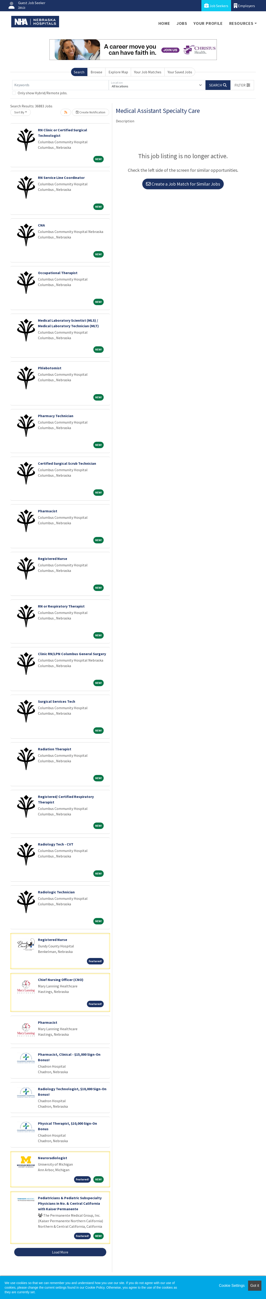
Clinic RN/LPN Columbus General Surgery (72, 653)
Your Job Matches (147, 72)
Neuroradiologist (52, 1158)
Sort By (19, 112)
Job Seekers (216, 6)
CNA (41, 225)
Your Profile (208, 23)
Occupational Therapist (57, 272)
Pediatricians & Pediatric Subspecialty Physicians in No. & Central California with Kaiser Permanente (70, 1203)
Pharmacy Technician (55, 415)
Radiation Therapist (54, 749)
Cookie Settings (232, 1286)
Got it (254, 1286)
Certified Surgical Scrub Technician (67, 463)
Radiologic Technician (56, 892)
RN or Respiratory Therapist (61, 606)
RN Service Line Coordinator (61, 177)
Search (79, 72)
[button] (242, 85)
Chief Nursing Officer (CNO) (60, 979)
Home (164, 23)
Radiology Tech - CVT (55, 844)
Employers (244, 6)
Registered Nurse (52, 558)
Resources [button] (241, 23)
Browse (96, 72)
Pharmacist (47, 511)
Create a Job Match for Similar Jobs (183, 184)
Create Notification (90, 112)
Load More (60, 1252)
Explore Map (118, 72)
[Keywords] (60, 85)
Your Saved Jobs (180, 72)
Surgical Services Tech (56, 701)
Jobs (182, 23)
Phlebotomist (49, 368)
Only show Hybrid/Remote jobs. (42, 93)
